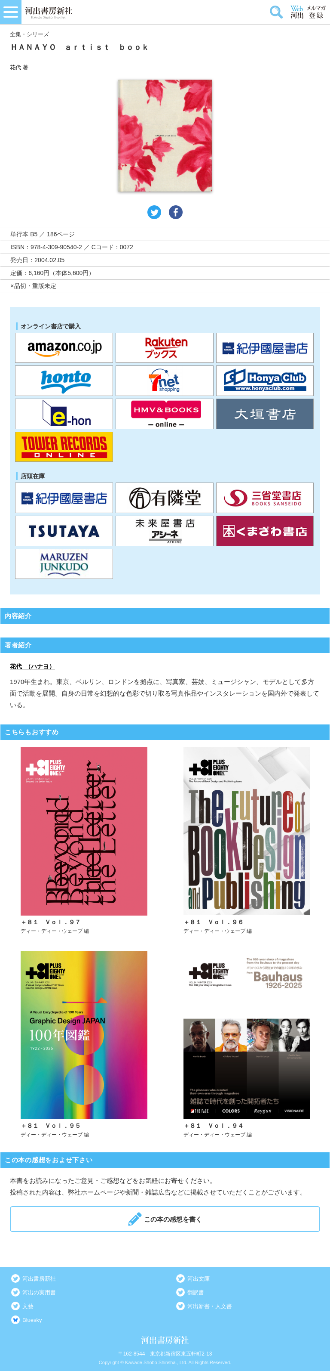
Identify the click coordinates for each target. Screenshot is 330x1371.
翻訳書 (195, 1292)
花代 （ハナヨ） (32, 666)
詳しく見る (84, 841)
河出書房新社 (39, 1278)
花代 (15, 67)
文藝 (28, 1306)
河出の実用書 (39, 1292)
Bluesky (32, 1320)
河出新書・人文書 (209, 1306)
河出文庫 (198, 1278)
